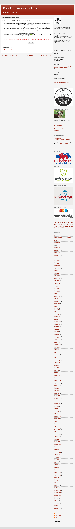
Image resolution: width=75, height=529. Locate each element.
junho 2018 (56, 290)
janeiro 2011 (56, 431)
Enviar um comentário (8, 49)
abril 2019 (56, 276)
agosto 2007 (56, 477)
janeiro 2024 (56, 249)
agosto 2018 (56, 286)
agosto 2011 (56, 421)
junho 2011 (56, 424)
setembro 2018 (57, 285)
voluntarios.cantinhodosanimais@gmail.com (63, 67)
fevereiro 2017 (57, 316)
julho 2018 (56, 288)
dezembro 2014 (57, 359)
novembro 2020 (57, 255)
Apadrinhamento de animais (60, 125)
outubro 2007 (57, 474)
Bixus (57, 513)
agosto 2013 (56, 385)
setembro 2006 (57, 495)
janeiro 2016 (56, 337)
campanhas (9, 44)
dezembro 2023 (57, 250)
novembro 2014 (57, 360)
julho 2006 (56, 497)
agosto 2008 (56, 457)
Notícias (67, 227)
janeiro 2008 (56, 469)
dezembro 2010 (57, 433)
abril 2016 (56, 332)
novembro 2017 (57, 301)
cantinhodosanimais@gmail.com (61, 66)
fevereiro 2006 (57, 505)
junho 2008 (56, 461)
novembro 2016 (57, 321)
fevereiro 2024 (57, 247)
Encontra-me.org (57, 235)
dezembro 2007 (57, 470)
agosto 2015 (56, 345)
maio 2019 (56, 275)
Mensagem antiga (46, 55)
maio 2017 (56, 311)
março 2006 (56, 503)
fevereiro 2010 (57, 441)
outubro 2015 (57, 342)
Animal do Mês (57, 123)
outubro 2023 (57, 252)
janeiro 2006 (56, 507)
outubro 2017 (57, 303)
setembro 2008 (57, 456)
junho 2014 (56, 368)
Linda (57, 517)
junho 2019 (56, 273)
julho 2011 (56, 423)
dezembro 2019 (57, 267)
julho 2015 (56, 347)
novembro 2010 (57, 434)
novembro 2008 (57, 452)
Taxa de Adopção (58, 132)
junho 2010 (56, 439)
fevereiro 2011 (57, 429)
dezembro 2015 (57, 339)
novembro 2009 (57, 442)
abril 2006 (56, 502)
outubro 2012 (57, 401)
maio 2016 (56, 331)
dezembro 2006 (57, 490)
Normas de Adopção (58, 130)
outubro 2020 (57, 257)
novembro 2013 (57, 380)
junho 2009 (56, 446)
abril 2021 (56, 253)
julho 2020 (56, 260)
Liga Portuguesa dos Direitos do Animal (62, 237)
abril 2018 (56, 293)
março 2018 (56, 295)
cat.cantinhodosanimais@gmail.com (61, 82)
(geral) (69, 66)
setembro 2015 (57, 344)
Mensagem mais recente (9, 55)
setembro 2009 (57, 444)
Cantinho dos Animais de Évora (20, 8)
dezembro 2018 (57, 281)
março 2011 (56, 428)
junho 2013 (56, 388)
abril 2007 (56, 484)
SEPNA (56, 240)
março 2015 (56, 354)
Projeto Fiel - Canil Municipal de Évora (62, 239)
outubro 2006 (57, 493)
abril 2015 (56, 352)
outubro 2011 (57, 418)
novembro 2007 (57, 472)
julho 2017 (56, 308)
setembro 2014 (57, 364)
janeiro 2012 (56, 413)
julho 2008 (56, 459)
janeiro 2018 (56, 298)
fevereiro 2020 (57, 265)
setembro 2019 (57, 268)
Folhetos (63, 227)
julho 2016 (56, 327)
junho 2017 (56, 309)
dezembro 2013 (57, 378)
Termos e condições (64, 229)
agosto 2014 (56, 365)
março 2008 (56, 465)
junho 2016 (56, 329)
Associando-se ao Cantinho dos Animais (63, 137)
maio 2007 (56, 482)
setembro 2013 (57, 383)
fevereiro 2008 (57, 467)
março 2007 (56, 485)
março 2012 (56, 411)
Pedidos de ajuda (57, 229)
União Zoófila (57, 242)
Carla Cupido (58, 515)
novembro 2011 (57, 416)
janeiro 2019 (56, 280)
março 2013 (56, 393)
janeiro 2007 (56, 488)
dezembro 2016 (57, 319)
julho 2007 (56, 479)
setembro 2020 (57, 258)
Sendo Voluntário (58, 138)
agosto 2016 (56, 326)
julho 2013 (56, 387)
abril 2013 (56, 391)
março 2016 (56, 334)
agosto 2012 (56, 405)
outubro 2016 (57, 322)
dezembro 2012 (57, 398)
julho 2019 (56, 272)
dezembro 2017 (57, 299)
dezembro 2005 (57, 508)
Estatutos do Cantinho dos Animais (61, 128)
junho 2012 (56, 408)
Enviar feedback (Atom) (12, 58)
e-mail (31, 34)
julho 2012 (56, 406)
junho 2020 (56, 262)
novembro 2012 (57, 400)
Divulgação (69, 226)
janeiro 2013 (56, 396)
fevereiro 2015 (57, 355)
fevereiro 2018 (57, 296)
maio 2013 (56, 390)
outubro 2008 (57, 454)
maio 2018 (56, 291)
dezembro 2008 (57, 451)
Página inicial (29, 55)
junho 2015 (56, 349)
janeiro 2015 (56, 357)
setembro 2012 (57, 403)
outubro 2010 (57, 436)
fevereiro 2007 (57, 487)
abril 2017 (56, 313)
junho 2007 (56, 480)
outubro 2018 (57, 283)
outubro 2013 (57, 382)
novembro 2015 (57, 341)
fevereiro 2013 (57, 395)
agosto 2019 (56, 270)
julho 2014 (56, 367)
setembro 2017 (57, 304)
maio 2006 (56, 500)
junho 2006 (56, 498)
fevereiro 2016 (57, 336)
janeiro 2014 (56, 377)
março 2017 (56, 314)
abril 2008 (56, 464)
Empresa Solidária (58, 127)
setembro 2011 (57, 419)
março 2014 (56, 373)
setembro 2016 (57, 324)
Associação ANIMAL (58, 234)
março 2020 (56, 263)
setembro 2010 (57, 438)
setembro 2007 (57, 475)
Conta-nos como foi (61, 226)
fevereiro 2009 (57, 449)
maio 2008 (56, 462)
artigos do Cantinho (64, 143)
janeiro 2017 (56, 318)
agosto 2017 (56, 306)
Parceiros (71, 227)
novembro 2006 (57, 492)
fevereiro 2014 (57, 375)
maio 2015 (56, 350)
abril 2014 (56, 372)
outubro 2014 (57, 362)
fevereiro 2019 (57, 278)
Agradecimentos (59, 223)
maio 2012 (56, 410)
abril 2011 (56, 426)
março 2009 (56, 447)
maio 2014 (56, 370)
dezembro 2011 (57, 414)
